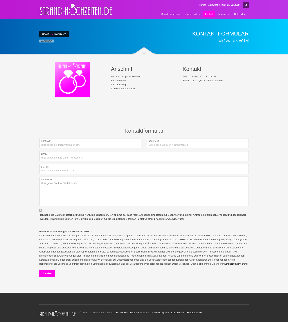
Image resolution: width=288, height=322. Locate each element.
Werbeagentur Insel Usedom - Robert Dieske (178, 312)
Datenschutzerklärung (235, 263)
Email (44, 154)
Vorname (46, 141)
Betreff (45, 167)
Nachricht (46, 180)
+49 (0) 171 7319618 (229, 5)
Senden (47, 273)
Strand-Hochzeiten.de (127, 312)
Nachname (154, 141)
